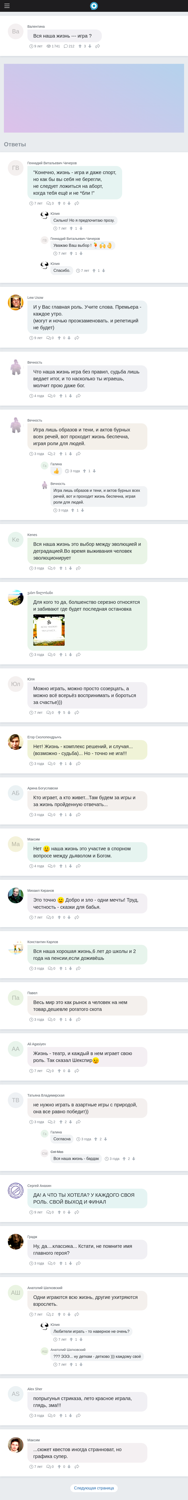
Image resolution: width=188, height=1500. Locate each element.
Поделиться (98, 45)
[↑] (80, 46)
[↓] (89, 46)
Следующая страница (94, 1488)
